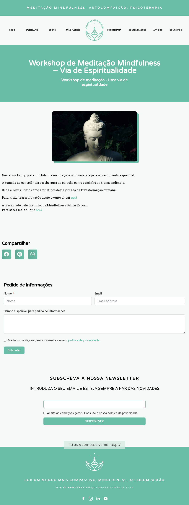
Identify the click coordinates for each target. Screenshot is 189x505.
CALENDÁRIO (32, 30)
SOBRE (52, 30)
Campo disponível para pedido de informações (34, 311)
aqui (74, 198)
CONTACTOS (176, 30)
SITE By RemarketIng (73, 487)
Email (98, 293)
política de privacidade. (84, 340)
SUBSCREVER (94, 421)
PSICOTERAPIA (114, 30)
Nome (8, 293)
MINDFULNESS (73, 30)
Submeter (14, 350)
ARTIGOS (157, 30)
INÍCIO (12, 30)
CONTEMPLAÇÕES (137, 30)
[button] (6, 254)
